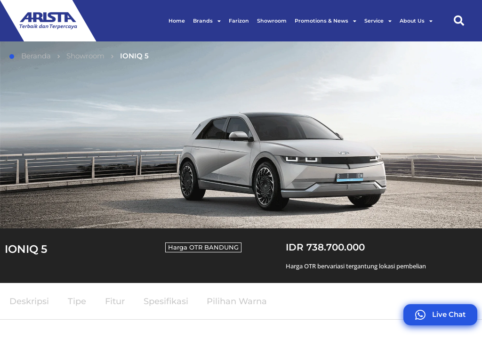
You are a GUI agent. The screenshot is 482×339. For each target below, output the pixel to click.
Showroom (272, 20)
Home (177, 20)
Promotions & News (325, 21)
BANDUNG (221, 247)
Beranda (30, 55)
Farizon (239, 20)
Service (378, 21)
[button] (459, 20)
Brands (207, 21)
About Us (416, 21)
